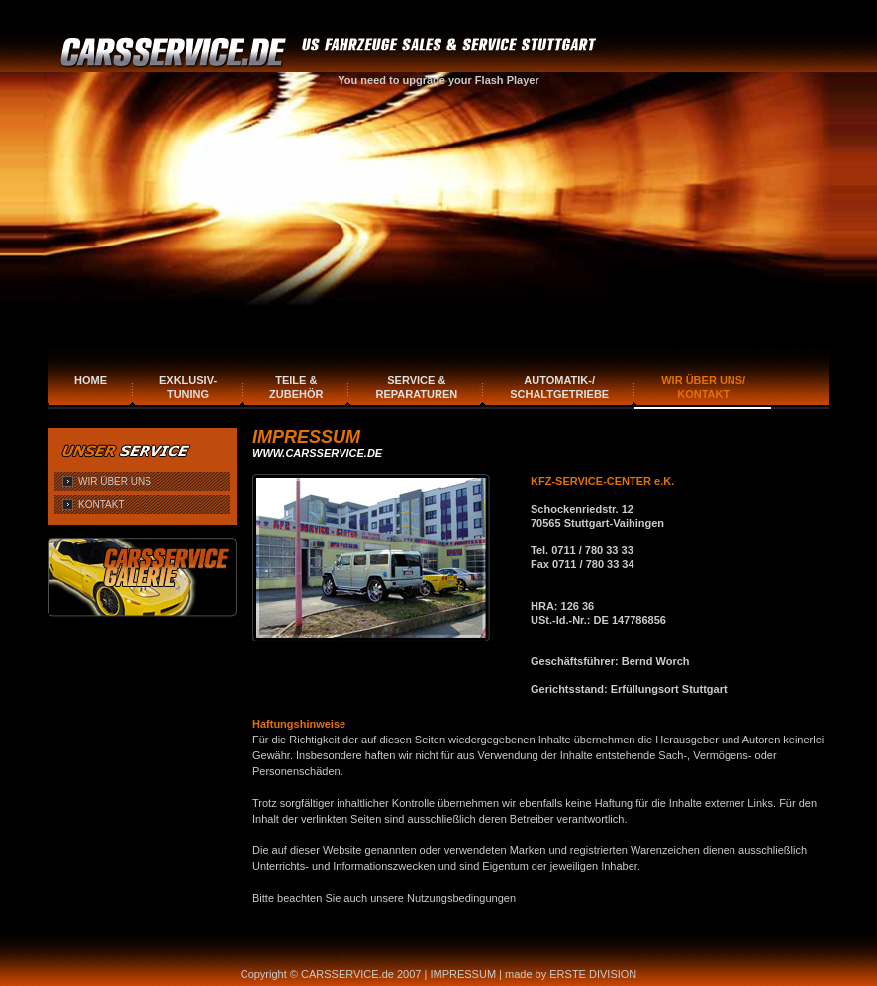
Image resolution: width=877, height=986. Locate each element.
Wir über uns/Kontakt (703, 387)
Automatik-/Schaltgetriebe (559, 387)
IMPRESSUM (463, 974)
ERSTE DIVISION (592, 974)
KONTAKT (101, 504)
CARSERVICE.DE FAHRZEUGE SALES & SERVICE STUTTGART (331, 52)
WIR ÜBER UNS (114, 481)
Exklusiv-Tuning (188, 387)
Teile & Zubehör (296, 387)
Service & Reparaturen (416, 387)
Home (90, 380)
